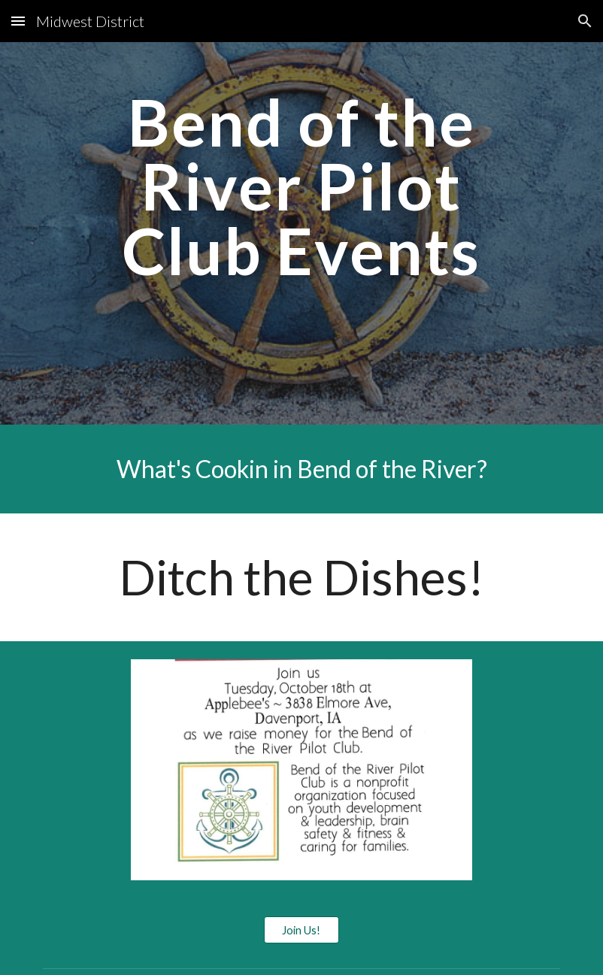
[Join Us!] (301, 930)
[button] (18, 20)
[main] (302, 233)
